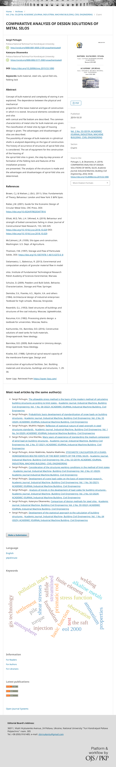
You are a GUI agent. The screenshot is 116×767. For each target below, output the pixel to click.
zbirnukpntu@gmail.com (51, 734)
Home (9, 11)
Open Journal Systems (17, 708)
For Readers (11, 659)
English (10, 553)
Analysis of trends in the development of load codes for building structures (67, 489)
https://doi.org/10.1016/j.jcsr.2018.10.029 (26, 229)
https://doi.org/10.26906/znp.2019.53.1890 (32, 68)
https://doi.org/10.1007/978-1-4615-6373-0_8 (40, 254)
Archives (19, 11)
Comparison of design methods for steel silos (74, 501)
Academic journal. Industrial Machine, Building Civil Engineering (42, 3)
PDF (77, 103)
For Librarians (12, 668)
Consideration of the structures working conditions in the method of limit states (69, 467)
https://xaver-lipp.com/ (45, 378)
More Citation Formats (83, 183)
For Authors (11, 664)
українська (11, 557)
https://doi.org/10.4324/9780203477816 (26, 211)
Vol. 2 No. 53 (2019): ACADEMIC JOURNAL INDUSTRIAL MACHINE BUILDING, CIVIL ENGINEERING (49, 14)
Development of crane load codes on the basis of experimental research (65, 478)
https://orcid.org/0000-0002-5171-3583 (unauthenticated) (36, 60)
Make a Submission (17, 535)
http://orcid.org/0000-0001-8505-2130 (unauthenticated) (36, 47)
